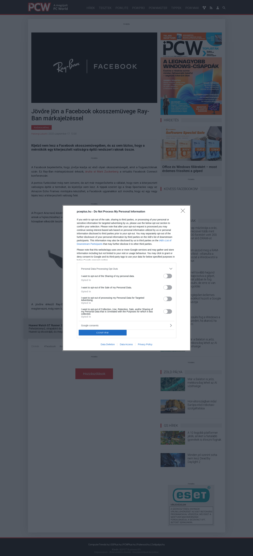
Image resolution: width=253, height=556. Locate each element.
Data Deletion (108, 344)
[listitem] (126, 268)
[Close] (184, 212)
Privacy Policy (145, 344)
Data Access (126, 344)
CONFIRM (102, 332)
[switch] (167, 276)
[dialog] (126, 278)
